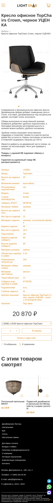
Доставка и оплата (10, 443)
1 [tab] (18, 106)
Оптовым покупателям (11, 457)
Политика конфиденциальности (15, 450)
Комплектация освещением (14, 460)
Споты (4, 434)
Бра (3, 431)
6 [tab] (31, 106)
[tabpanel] (26, 71)
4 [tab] (26, 106)
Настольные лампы (10, 437)
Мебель (5, 31)
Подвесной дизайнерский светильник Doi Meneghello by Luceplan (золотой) (38, 405)
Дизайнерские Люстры (11, 424)
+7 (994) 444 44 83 (18, 475)
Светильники (7, 427)
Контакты (6, 463)
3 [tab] (24, 106)
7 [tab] (34, 106)
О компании (7, 453)
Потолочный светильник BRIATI (12, 402)
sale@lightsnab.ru (15, 479)
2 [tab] (21, 106)
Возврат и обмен (9, 447)
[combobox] (26, 324)
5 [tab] (29, 106)
